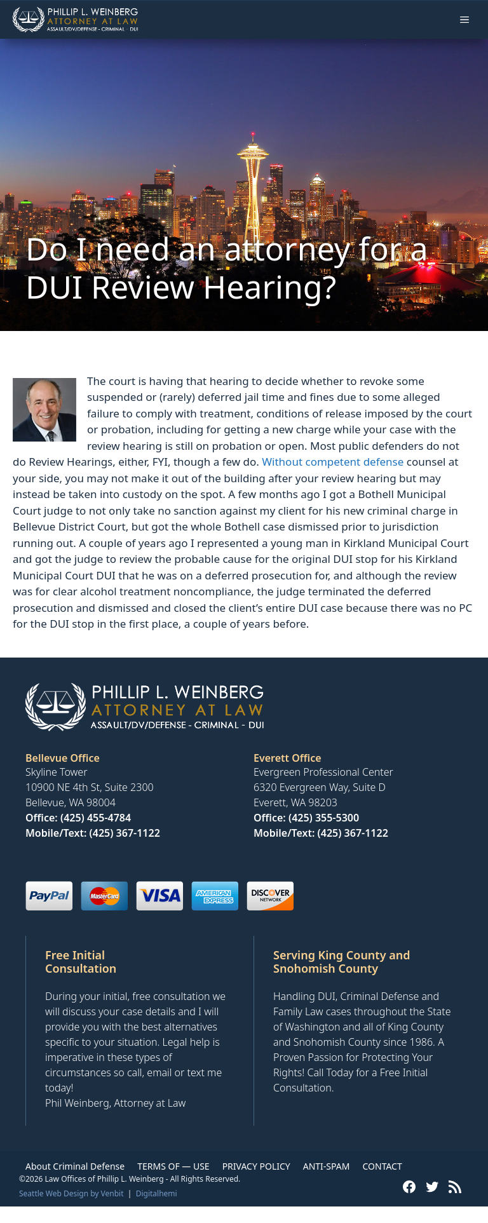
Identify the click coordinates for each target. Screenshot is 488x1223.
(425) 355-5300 (323, 818)
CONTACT (382, 1166)
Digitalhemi (156, 1193)
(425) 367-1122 (125, 833)
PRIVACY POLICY (256, 1166)
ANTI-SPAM (326, 1166)
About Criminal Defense (75, 1166)
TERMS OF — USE (173, 1166)
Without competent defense (332, 461)
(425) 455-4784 (95, 818)
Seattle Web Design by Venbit (71, 1193)
